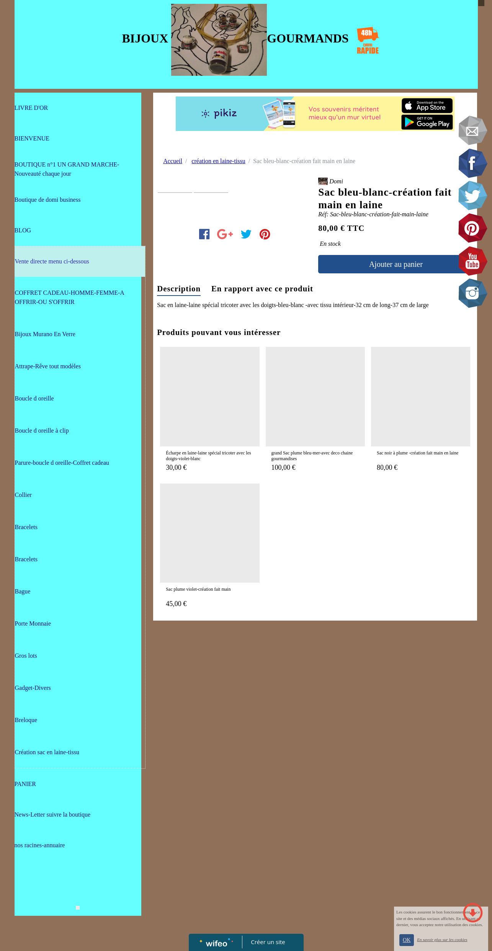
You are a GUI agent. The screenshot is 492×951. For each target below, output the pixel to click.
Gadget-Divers (33, 688)
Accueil (172, 161)
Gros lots (26, 655)
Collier (23, 495)
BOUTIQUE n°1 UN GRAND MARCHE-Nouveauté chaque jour (67, 169)
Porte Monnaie (33, 623)
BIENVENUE (32, 138)
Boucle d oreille (34, 398)
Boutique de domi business (48, 199)
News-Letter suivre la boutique (53, 814)
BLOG (23, 230)
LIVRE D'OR (31, 108)
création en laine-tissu (218, 161)
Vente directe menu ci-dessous (52, 261)
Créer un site (268, 942)
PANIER (25, 784)
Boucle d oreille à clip (42, 430)
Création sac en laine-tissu (47, 752)
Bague (23, 591)
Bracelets (26, 527)
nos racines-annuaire (40, 845)
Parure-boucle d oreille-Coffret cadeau (62, 462)
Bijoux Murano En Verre (45, 334)
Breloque (26, 720)
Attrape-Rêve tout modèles (48, 366)
